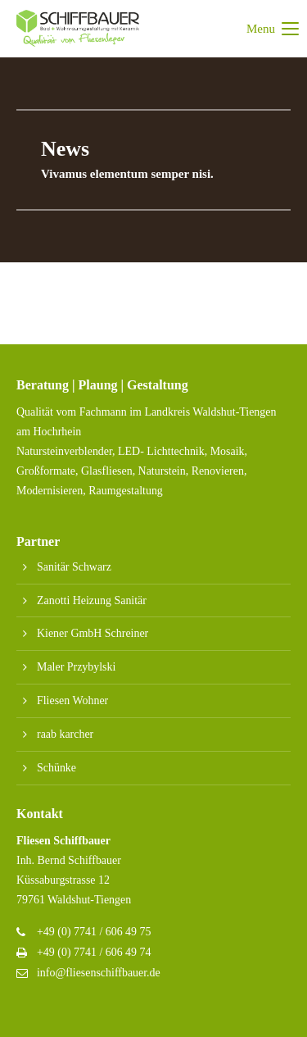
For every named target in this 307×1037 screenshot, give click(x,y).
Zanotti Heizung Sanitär (92, 600)
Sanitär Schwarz (74, 567)
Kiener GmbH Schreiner (92, 633)
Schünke (56, 768)
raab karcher (65, 734)
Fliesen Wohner (72, 700)
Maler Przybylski (76, 667)
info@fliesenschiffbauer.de (98, 973)
